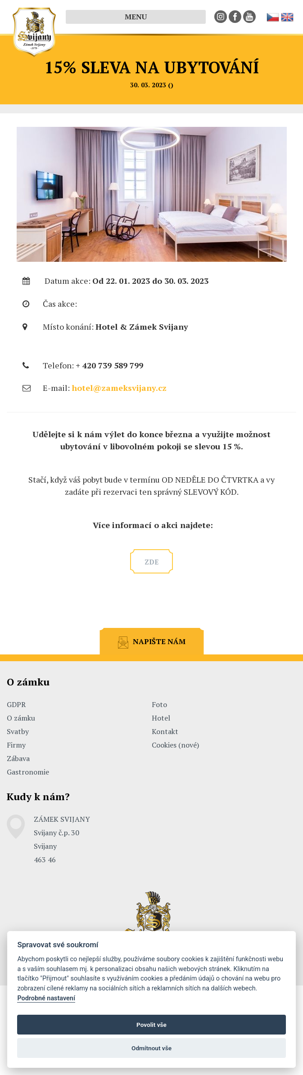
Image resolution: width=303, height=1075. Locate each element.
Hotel (161, 718)
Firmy (16, 745)
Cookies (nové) (175, 745)
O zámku (21, 718)
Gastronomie (28, 772)
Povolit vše (151, 1024)
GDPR (16, 704)
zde (151, 561)
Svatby (18, 731)
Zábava (18, 758)
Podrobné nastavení (46, 998)
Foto (159, 704)
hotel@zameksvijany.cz (119, 387)
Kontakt (165, 731)
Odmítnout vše (151, 1048)
